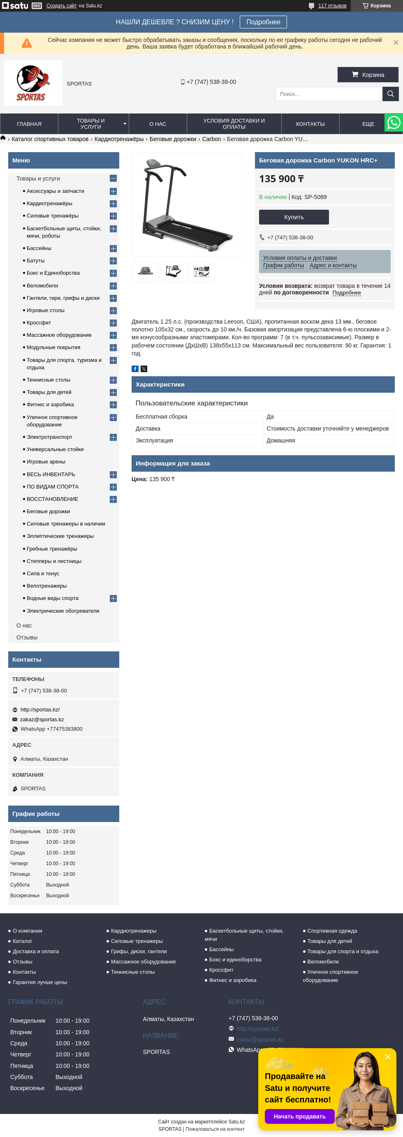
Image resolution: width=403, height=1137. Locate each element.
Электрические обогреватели (63, 611)
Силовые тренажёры (53, 216)
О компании (27, 931)
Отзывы (26, 637)
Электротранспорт (49, 437)
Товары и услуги (91, 124)
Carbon (211, 139)
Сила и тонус (43, 573)
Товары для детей (49, 392)
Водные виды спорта (53, 598)
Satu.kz (236, 1122)
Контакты (310, 124)
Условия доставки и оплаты (234, 124)
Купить (293, 216)
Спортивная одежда (332, 931)
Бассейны (39, 248)
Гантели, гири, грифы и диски (63, 298)
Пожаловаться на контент (214, 1129)
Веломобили (42, 286)
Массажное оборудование (59, 335)
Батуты (35, 260)
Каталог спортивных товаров (50, 139)
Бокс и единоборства (235, 959)
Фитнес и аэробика (50, 404)
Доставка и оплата (36, 951)
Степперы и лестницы (54, 561)
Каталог (22, 941)
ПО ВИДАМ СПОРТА (53, 487)
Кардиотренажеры (134, 931)
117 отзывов (332, 6)
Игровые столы (46, 310)
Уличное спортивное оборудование (331, 976)
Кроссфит (39, 323)
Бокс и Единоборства (53, 273)
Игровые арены (46, 462)
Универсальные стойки (55, 449)
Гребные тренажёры (52, 549)
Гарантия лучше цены (40, 982)
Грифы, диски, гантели (139, 951)
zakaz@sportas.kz (42, 719)
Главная (29, 124)
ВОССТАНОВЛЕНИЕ (53, 499)
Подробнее (263, 22)
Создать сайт (61, 6)
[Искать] (390, 94)
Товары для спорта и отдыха (343, 951)
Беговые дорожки (173, 139)
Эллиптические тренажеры (60, 536)
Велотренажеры (47, 586)
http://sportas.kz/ (40, 709)
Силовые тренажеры (137, 941)
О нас (157, 124)
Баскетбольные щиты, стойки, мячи (244, 935)
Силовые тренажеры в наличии (66, 524)
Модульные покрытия (53, 347)
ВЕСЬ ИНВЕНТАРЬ (51, 474)
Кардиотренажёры (119, 139)
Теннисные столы (48, 380)
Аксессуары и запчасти (55, 191)
